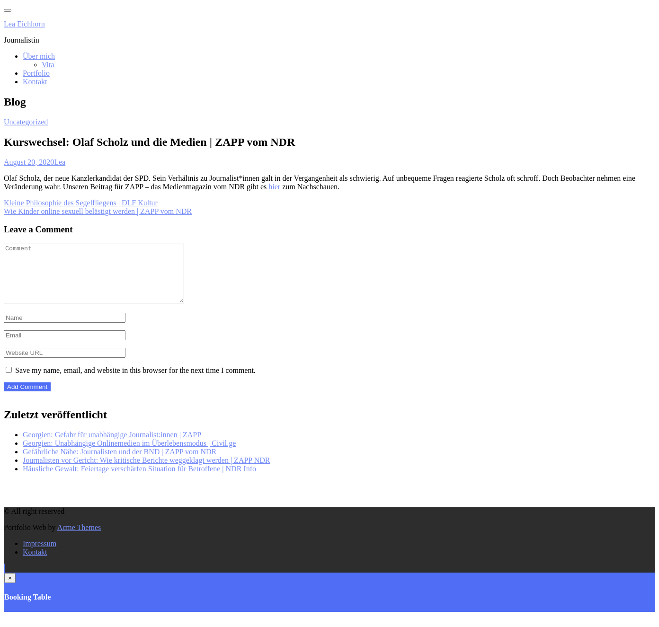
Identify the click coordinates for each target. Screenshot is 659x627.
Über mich (39, 56)
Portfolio (36, 73)
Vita (48, 65)
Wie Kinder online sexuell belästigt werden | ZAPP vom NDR (98, 211)
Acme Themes (79, 539)
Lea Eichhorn (24, 24)
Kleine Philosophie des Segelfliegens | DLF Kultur (81, 203)
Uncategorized (26, 122)
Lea (59, 162)
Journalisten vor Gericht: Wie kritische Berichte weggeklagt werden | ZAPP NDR (146, 472)
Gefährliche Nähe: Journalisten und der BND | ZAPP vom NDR (119, 463)
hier (274, 187)
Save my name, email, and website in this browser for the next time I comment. (135, 382)
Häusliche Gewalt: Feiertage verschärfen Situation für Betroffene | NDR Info (139, 480)
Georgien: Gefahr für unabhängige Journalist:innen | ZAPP (112, 446)
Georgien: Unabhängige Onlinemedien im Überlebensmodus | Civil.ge (129, 454)
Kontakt (35, 82)
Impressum (39, 555)
